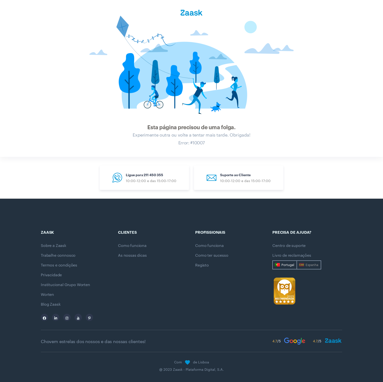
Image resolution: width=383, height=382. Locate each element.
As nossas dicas (132, 255)
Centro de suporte (289, 245)
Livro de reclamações (291, 255)
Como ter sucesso (211, 255)
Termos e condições (59, 265)
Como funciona (132, 245)
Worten (47, 294)
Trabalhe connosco (58, 255)
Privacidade (51, 275)
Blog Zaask (50, 304)
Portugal (287, 265)
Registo (202, 265)
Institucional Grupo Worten (65, 285)
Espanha (312, 265)
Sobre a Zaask (53, 245)
